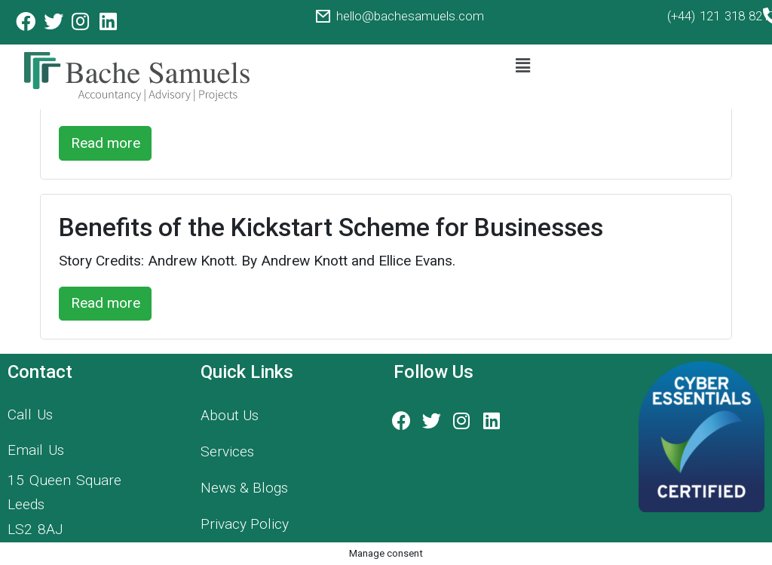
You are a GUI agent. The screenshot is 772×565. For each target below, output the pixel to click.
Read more (105, 143)
